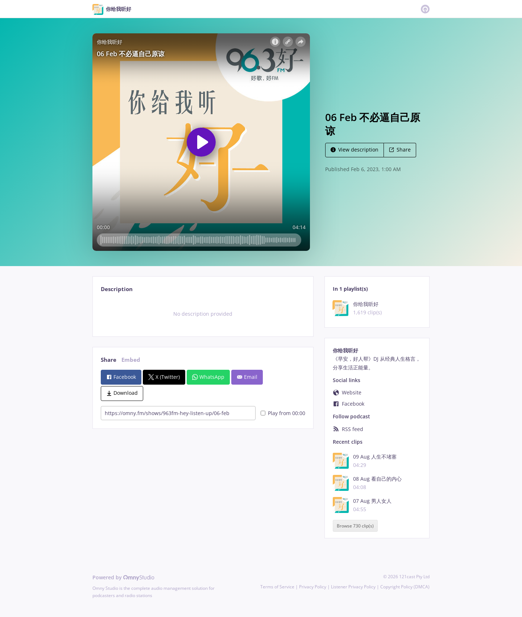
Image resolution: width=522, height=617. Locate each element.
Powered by (123, 577)
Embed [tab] (130, 360)
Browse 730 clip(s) (355, 526)
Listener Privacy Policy (353, 587)
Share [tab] (108, 360)
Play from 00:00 (283, 413)
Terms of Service (277, 587)
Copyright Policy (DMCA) (405, 587)
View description (354, 149)
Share (400, 149)
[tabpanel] (203, 313)
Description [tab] (117, 289)
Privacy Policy (312, 587)
